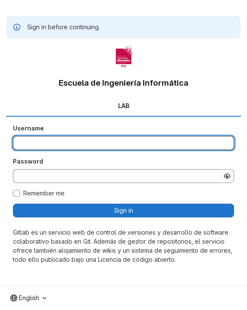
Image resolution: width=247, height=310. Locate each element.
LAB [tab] (123, 105)
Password (28, 161)
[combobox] (28, 298)
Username (28, 128)
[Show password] (227, 176)
